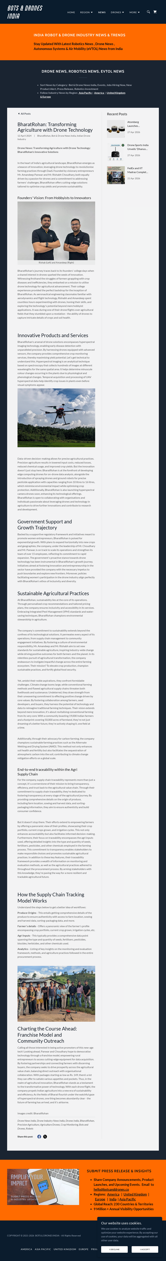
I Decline (114, 1249)
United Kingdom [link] (65, 1249)
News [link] (102, 12)
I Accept (145, 1249)
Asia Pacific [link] (43, 1249)
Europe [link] (84, 1249)
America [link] (26, 1249)
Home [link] (71, 12)
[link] (29, 17)
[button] (86, 12)
